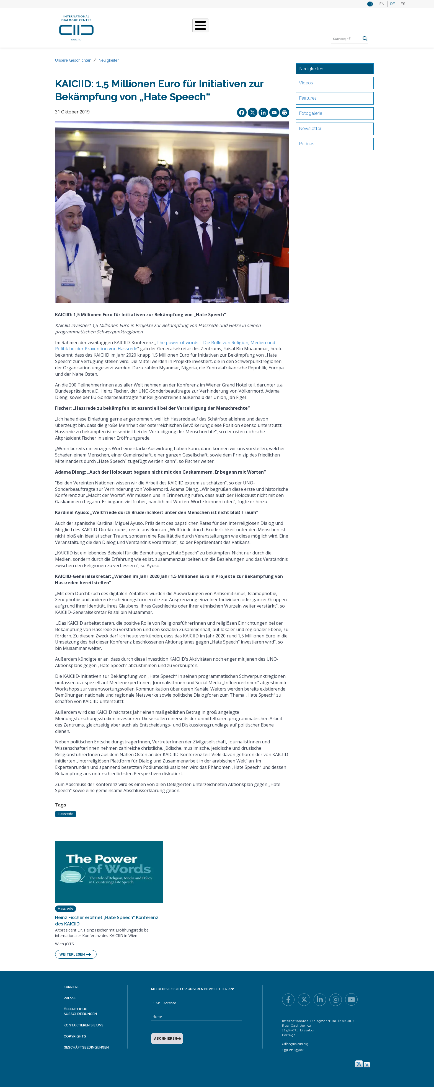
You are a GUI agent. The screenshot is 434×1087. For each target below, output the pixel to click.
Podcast (307, 143)
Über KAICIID (118, 27)
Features (308, 98)
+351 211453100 (293, 1050)
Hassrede (65, 814)
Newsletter (310, 128)
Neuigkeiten (109, 60)
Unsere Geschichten (196, 27)
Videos (306, 82)
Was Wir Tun (152, 27)
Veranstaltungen (247, 27)
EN (381, 4)
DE (392, 4)
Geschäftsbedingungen (86, 1047)
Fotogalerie (310, 113)
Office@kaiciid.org (295, 1044)
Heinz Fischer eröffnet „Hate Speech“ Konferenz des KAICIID (106, 921)
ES (403, 4)
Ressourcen (288, 27)
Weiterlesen (72, 954)
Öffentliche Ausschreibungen (80, 1011)
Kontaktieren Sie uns (84, 1025)
